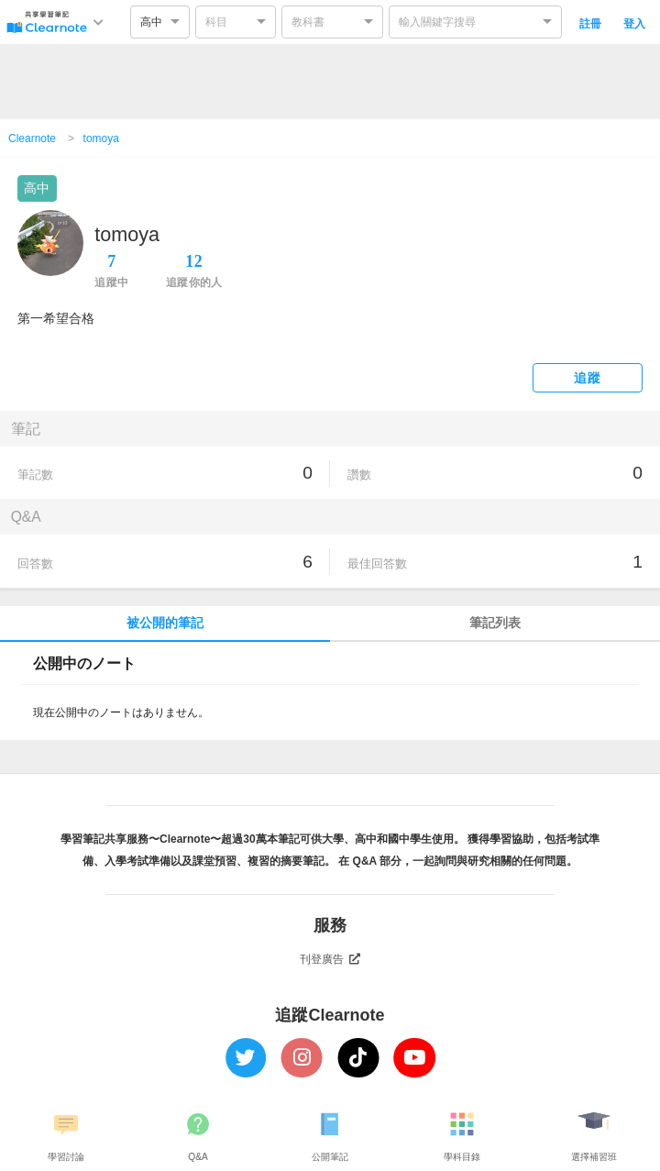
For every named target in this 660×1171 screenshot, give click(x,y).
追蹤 (587, 378)
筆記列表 (495, 623)
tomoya (101, 138)
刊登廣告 (330, 959)
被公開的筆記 (165, 623)
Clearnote (32, 138)
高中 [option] (151, 22)
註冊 (590, 23)
